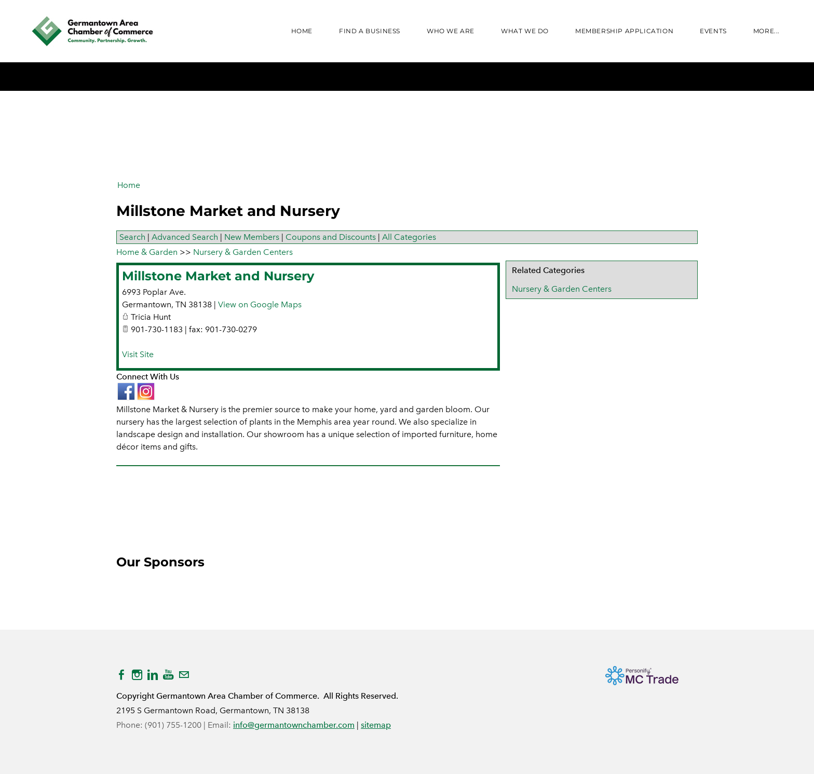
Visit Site (138, 354)
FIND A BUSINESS (369, 31)
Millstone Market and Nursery (218, 275)
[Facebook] (121, 675)
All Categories (409, 237)
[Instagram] (137, 675)
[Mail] (184, 675)
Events (713, 31)
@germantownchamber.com (301, 725)
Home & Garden (147, 252)
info (240, 725)
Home (302, 31)
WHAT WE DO (525, 31)
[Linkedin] (152, 675)
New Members (251, 237)
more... (766, 31)
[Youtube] (168, 675)
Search (132, 237)
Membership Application (624, 31)
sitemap (376, 725)
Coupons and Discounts (331, 237)
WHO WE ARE (450, 31)
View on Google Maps (260, 304)
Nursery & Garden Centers (562, 289)
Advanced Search (185, 237)
